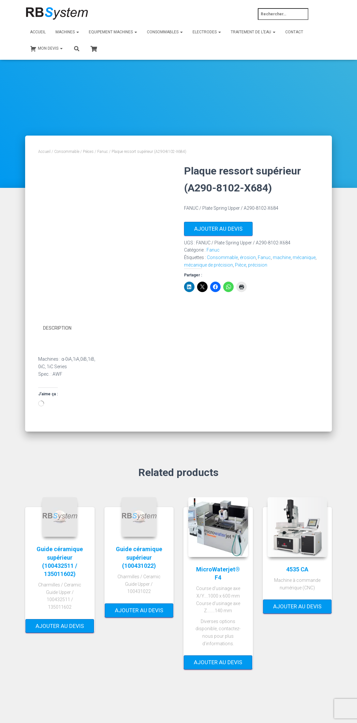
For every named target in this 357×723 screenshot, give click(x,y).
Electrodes (207, 32)
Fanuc (102, 151)
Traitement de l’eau (253, 32)
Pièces (88, 151)
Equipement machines (113, 32)
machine (282, 257)
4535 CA (297, 569)
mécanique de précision (208, 265)
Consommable (66, 151)
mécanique (304, 257)
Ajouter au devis (218, 228)
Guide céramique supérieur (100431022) (139, 557)
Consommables (165, 32)
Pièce (240, 265)
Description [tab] (57, 328)
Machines (67, 32)
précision (257, 265)
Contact (294, 32)
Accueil (38, 32)
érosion (248, 257)
